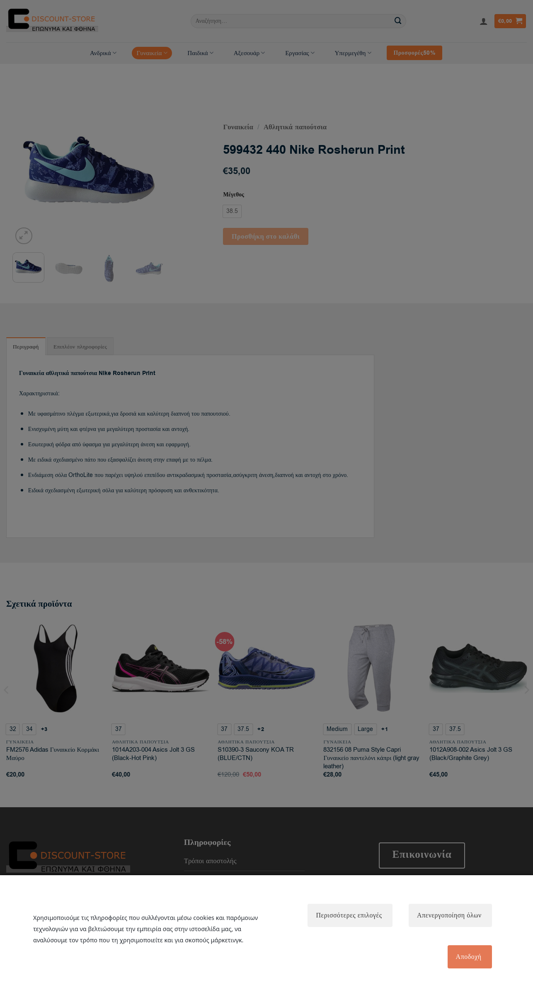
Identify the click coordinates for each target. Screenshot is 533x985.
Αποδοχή (468, 956)
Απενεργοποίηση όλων (449, 915)
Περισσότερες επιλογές (348, 915)
